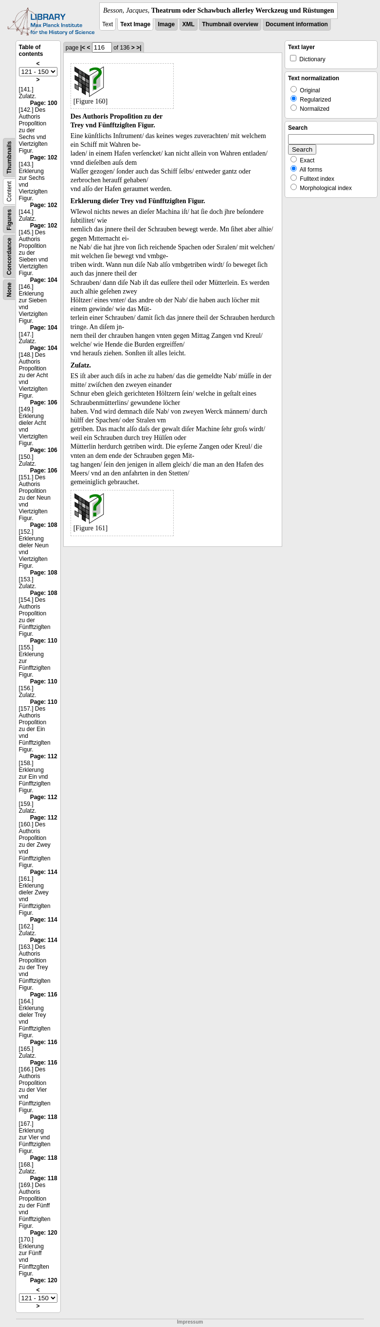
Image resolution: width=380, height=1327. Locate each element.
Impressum (190, 1322)
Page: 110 (43, 640)
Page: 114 (43, 872)
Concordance (9, 256)
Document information (297, 24)
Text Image (135, 24)
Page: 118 (43, 1117)
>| (138, 47)
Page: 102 (43, 157)
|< (82, 47)
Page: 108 (43, 525)
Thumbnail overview (230, 24)
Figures (9, 219)
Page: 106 (43, 402)
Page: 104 (43, 280)
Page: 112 (43, 756)
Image (166, 24)
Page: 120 (43, 1232)
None (9, 289)
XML (188, 24)
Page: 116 (43, 994)
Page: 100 (43, 103)
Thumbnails (9, 157)
